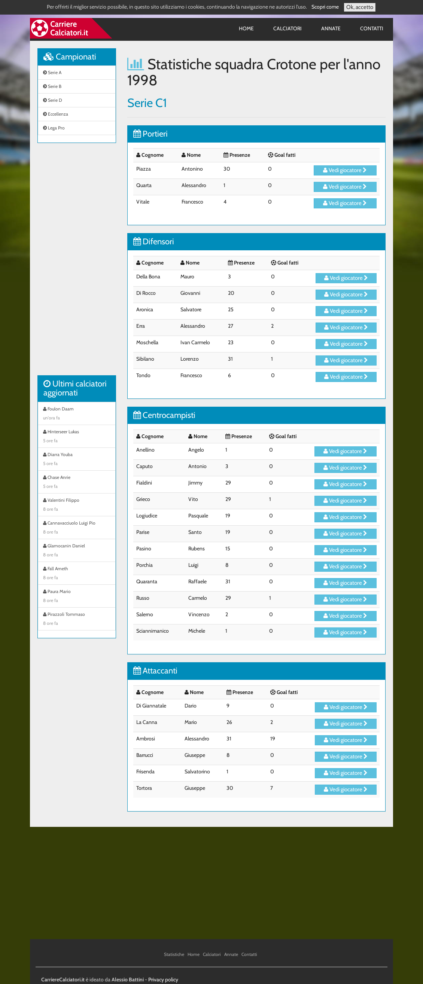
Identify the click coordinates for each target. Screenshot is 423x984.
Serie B (52, 86)
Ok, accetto (359, 7)
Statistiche (174, 954)
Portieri (150, 134)
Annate (331, 28)
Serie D (52, 100)
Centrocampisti (164, 415)
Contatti (371, 28)
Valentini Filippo (76, 505)
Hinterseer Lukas (76, 437)
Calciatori (287, 28)
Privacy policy (163, 979)
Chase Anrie (76, 482)
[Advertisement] (76, 263)
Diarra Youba (76, 460)
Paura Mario (76, 597)
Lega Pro (54, 128)
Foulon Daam (76, 414)
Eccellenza (55, 114)
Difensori (153, 241)
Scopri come (325, 6)
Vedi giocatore (345, 170)
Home (246, 28)
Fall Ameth (76, 574)
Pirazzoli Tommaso (76, 619)
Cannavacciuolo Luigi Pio (76, 528)
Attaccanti (155, 671)
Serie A (52, 72)
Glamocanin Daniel (76, 551)
